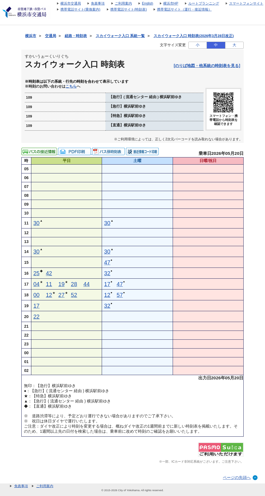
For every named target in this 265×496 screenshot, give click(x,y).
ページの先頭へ (237, 477)
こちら (71, 86)
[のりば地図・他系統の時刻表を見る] (207, 65)
